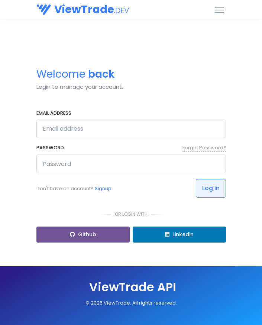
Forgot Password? (204, 147)
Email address (53, 113)
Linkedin (179, 234)
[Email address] (131, 129)
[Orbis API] (64, 9)
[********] (131, 164)
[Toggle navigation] (219, 9)
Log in (211, 188)
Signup (103, 188)
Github (83, 234)
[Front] (131, 287)
